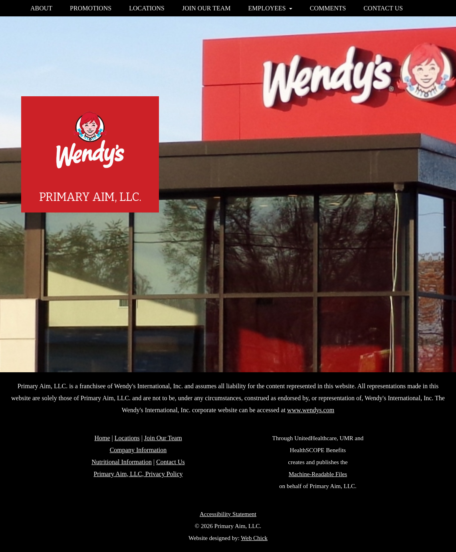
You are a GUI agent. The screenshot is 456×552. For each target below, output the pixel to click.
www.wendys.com (310, 410)
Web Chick (254, 538)
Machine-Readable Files (318, 474)
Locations (127, 438)
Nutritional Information (121, 462)
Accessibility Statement (228, 514)
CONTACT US (382, 8)
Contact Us (170, 462)
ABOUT (41, 8)
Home (102, 438)
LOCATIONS (147, 8)
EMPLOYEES (270, 8)
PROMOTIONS (90, 8)
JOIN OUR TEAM (206, 8)
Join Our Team (163, 438)
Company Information (138, 450)
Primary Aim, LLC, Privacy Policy (137, 474)
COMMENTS (328, 8)
